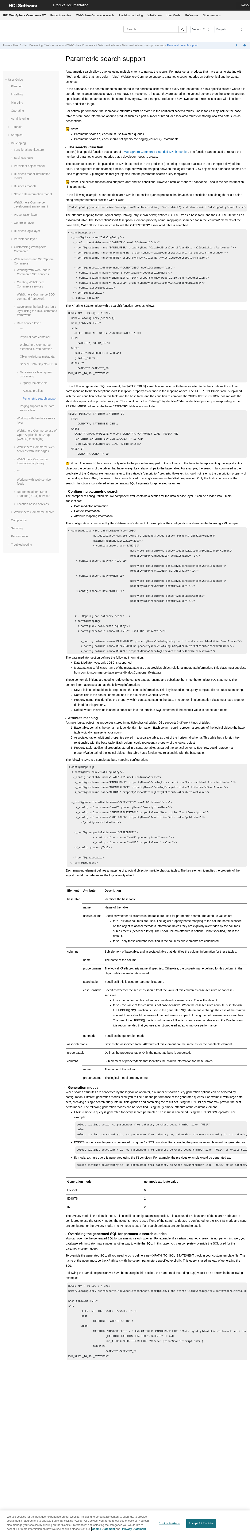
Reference (191, 15)
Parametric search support (182, 45)
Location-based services (33, 504)
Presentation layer (26, 214)
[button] (6, 79)
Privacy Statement (134, 1529)
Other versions (212, 15)
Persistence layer (25, 239)
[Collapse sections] (236, 45)
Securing (17, 528)
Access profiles (33, 390)
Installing (17, 94)
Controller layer (24, 222)
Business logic (23, 157)
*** (21, 329)
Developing (36, 45)
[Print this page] (245, 45)
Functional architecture (29, 149)
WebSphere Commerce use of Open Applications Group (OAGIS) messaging (37, 435)
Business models (25, 186)
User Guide (173, 15)
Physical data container (35, 337)
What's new (155, 15)
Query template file (35, 383)
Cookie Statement (103, 1529)
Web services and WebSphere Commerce (70, 45)
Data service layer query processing (143, 45)
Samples (16, 135)
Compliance (19, 520)
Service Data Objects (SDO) (38, 364)
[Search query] (155, 29)
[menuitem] (61, 15)
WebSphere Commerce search (95, 15)
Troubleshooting (21, 544)
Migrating (17, 102)
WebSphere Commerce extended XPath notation (156, 151)
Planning (17, 86)
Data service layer (108, 45)
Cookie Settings (169, 1523)
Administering (20, 118)
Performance (19, 536)
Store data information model (33, 194)
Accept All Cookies (201, 1523)
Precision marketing (131, 15)
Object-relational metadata (37, 356)
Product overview (61, 15)
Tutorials (16, 127)
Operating (17, 110)
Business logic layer (27, 231)
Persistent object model (29, 166)
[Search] (182, 29)
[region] (125, 1523)
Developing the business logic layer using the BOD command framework (37, 311)
